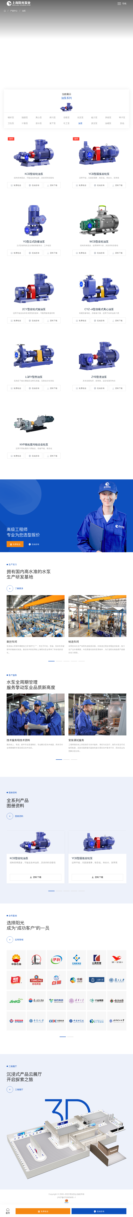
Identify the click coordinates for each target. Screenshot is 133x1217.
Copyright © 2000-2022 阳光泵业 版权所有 (67, 1194)
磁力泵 (94, 117)
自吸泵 (66, 117)
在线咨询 (34, 185)
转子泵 (122, 117)
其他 (122, 123)
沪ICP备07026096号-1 (66, 1197)
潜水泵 (39, 123)
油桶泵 (108, 123)
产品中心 (14, 10)
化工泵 (66, 123)
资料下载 (52, 185)
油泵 (24, 10)
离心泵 (39, 117)
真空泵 (94, 123)
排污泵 (52, 117)
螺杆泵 (11, 117)
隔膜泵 (25, 117)
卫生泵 (11, 123)
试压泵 (80, 117)
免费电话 (16, 185)
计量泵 (25, 123)
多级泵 (108, 117)
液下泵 (52, 123)
